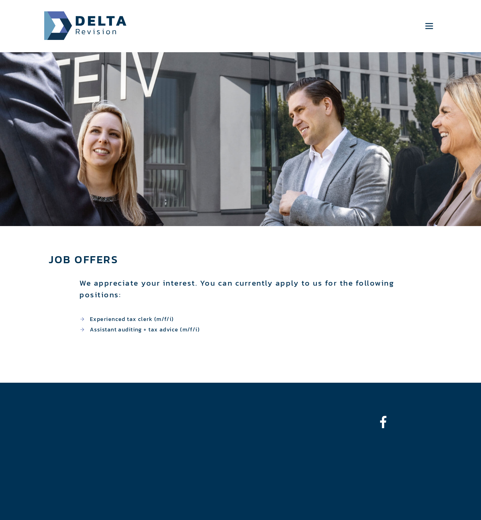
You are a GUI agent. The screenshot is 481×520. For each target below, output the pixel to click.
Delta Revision (85, 25)
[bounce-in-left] (386, 422)
